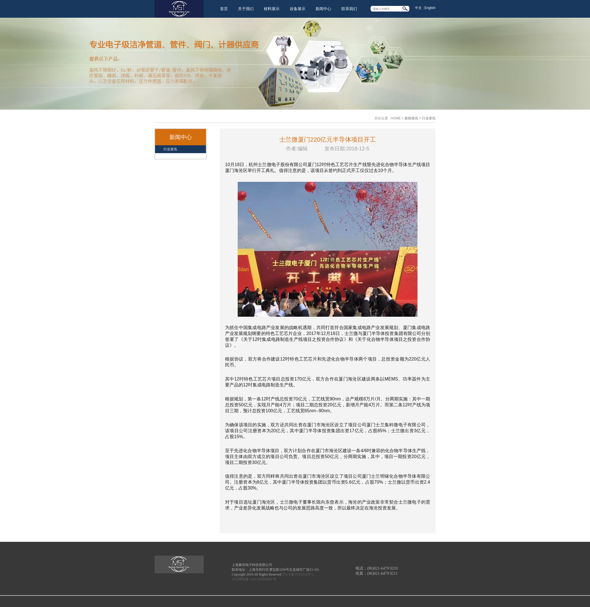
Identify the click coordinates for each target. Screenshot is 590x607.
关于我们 (246, 8)
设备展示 (297, 8)
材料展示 (272, 8)
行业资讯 (428, 118)
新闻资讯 (411, 118)
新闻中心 (323, 8)
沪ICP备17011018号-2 (298, 574)
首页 (224, 8)
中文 (418, 8)
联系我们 (349, 8)
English (430, 8)
